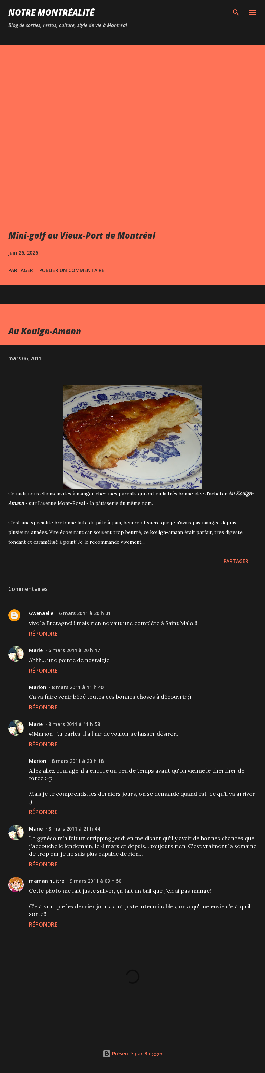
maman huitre (46, 881)
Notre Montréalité (51, 12)
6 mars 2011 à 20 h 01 (85, 613)
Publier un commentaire (72, 270)
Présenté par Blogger (132, 1053)
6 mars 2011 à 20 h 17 (74, 650)
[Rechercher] (236, 12)
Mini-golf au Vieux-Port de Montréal (81, 235)
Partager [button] (20, 270)
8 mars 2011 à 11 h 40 (78, 687)
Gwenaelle (41, 613)
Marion (37, 687)
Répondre (43, 634)
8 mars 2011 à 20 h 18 (78, 761)
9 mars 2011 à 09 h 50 (95, 881)
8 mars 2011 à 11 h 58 (74, 724)
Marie (36, 650)
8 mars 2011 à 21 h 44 (74, 828)
